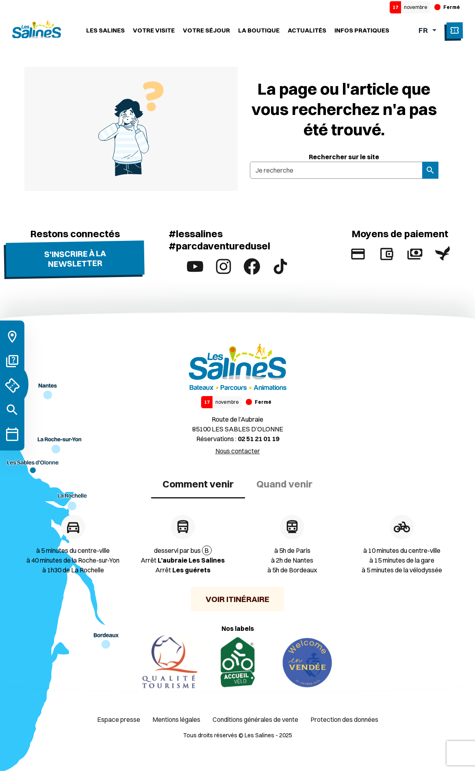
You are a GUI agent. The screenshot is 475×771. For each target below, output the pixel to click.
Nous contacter (237, 451)
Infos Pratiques (361, 30)
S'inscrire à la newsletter (75, 258)
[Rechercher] (12, 410)
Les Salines (105, 30)
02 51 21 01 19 (258, 439)
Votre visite (154, 30)
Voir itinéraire (237, 599)
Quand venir (284, 484)
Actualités (307, 30)
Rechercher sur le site (344, 157)
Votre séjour (206, 30)
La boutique (259, 30)
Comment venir (198, 484)
